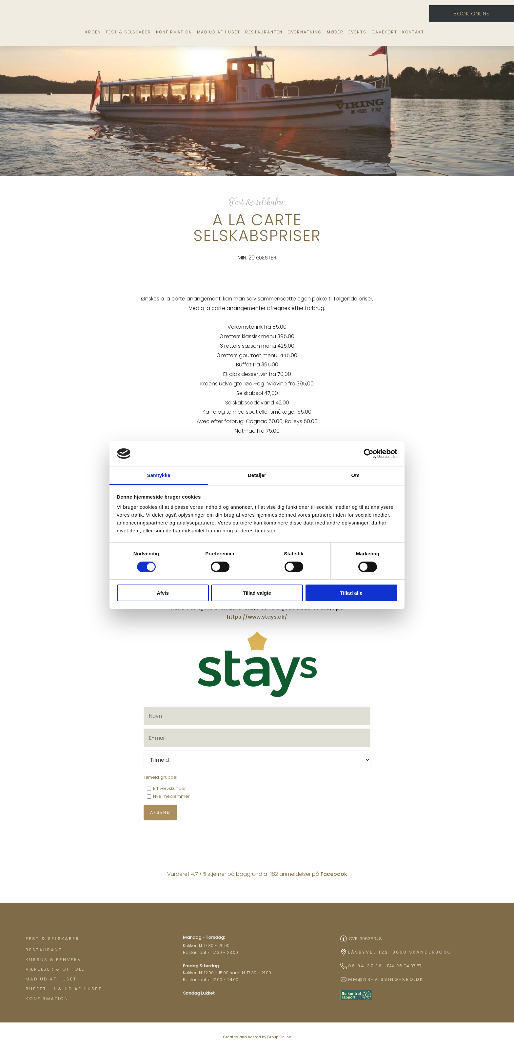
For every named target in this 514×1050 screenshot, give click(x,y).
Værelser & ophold (56, 969)
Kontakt (413, 32)
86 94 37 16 (365, 966)
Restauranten (264, 32)
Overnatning (304, 32)
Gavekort (384, 32)
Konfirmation (174, 32)
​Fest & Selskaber (52, 939)
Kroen (93, 32)
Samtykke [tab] (158, 475)
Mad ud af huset (218, 32)
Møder (335, 32)
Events (357, 32)
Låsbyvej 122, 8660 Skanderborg (400, 952)
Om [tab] (355, 475)
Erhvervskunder (169, 788)
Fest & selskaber (128, 32)
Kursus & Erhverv (54, 960)
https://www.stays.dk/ (257, 617)
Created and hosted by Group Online (257, 1037)
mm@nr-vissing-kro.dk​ (386, 979)
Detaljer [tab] (257, 475)
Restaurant (44, 950)
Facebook (334, 874)
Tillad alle (351, 593)
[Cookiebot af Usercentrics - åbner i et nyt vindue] (368, 454)
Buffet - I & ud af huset (64, 989)
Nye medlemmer (171, 796)
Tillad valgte (257, 593)
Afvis (163, 593)
